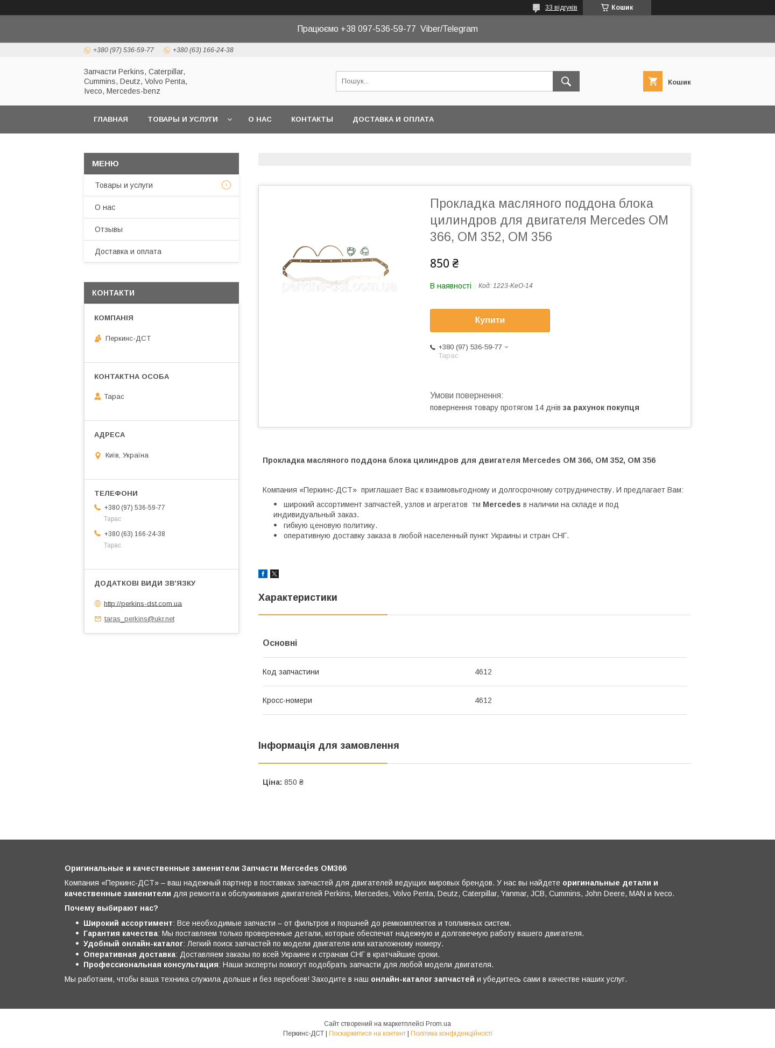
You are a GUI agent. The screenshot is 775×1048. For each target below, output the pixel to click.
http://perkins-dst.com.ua (143, 603)
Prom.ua (438, 1024)
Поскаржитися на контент (367, 1033)
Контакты (312, 119)
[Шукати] (566, 81)
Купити (490, 320)
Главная (111, 119)
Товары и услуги (182, 119)
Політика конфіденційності (451, 1033)
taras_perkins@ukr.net (139, 619)
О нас (260, 119)
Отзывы (109, 229)
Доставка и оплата (393, 119)
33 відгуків (561, 7)
